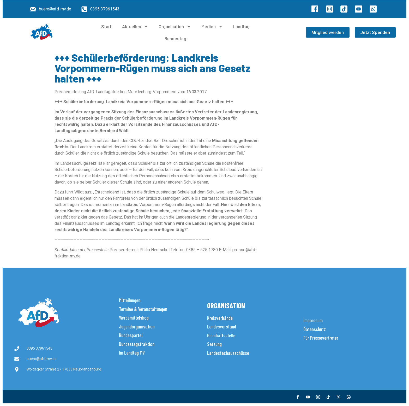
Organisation (175, 26)
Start (106, 26)
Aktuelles (135, 26)
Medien (212, 26)
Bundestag (175, 38)
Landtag (241, 26)
